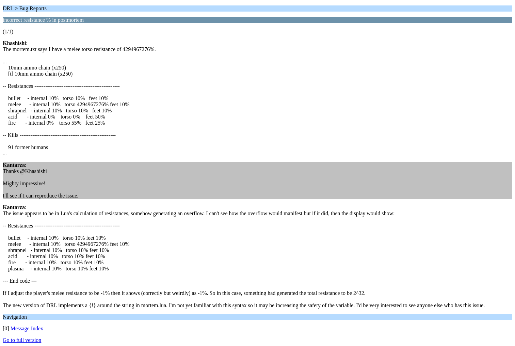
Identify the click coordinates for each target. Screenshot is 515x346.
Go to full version (22, 340)
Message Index (27, 328)
